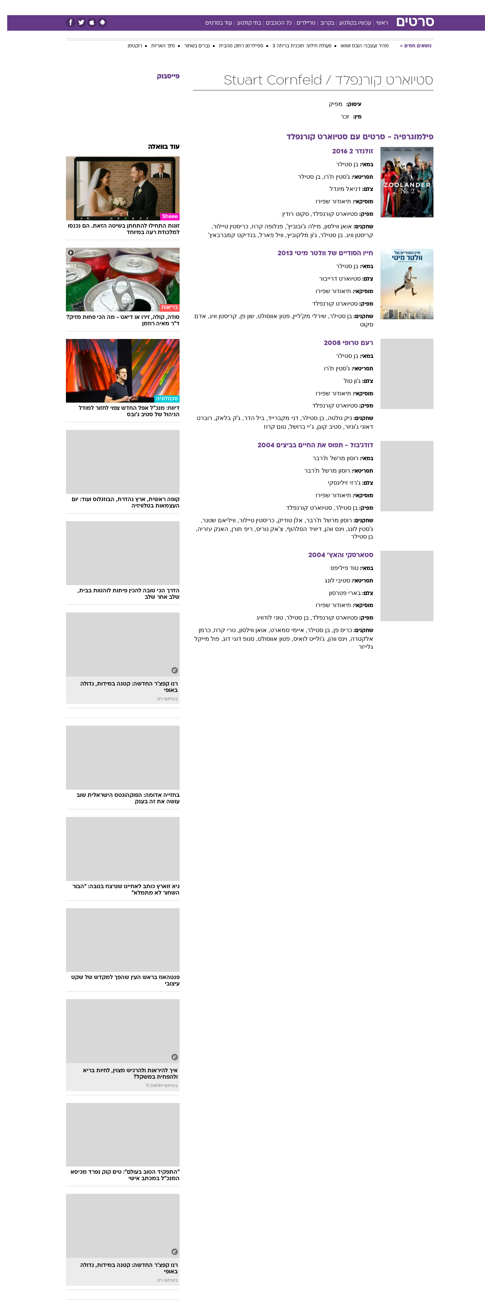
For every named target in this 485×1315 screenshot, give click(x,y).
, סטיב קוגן (323, 426)
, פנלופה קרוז (261, 226)
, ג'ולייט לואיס (303, 639)
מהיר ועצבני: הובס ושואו (357, 46)
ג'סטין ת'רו (330, 176)
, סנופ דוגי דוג (233, 639)
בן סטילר (340, 164)
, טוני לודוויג (264, 617)
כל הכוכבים (272, 23)
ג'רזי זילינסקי (337, 482)
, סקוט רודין (290, 214)
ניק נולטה (333, 418)
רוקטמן (127, 46)
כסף (281, 7)
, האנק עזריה (207, 529)
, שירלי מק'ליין (304, 316)
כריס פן (335, 630)
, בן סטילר (303, 176)
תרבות (326, 7)
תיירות (212, 7)
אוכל (261, 7)
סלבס (302, 7)
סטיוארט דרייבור (333, 278)
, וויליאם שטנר (213, 520)
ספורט (351, 7)
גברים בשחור (190, 46)
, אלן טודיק (285, 520)
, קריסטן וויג (217, 316)
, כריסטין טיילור (225, 226)
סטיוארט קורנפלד (327, 214)
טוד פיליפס (337, 568)
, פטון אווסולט (268, 316)
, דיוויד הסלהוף (299, 529)
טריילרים (298, 23)
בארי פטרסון (338, 593)
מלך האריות (156, 46)
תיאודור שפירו (326, 201)
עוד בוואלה (156, 147)
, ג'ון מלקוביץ (296, 235)
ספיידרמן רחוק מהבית (234, 46)
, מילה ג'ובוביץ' (298, 226)
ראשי (375, 23)
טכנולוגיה (183, 7)
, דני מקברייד (277, 418)
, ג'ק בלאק (222, 418)
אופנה (156, 7)
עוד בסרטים (211, 23)
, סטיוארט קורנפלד (303, 507)
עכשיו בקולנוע (348, 23)
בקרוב (320, 23)
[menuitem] (372, 7)
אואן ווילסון (331, 226)
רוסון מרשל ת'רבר (328, 458)
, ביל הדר (249, 418)
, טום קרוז (269, 426)
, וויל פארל (266, 235)
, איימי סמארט (281, 630)
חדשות (376, 7)
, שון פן (241, 316)
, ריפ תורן (236, 529)
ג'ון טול (345, 381)
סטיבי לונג (330, 580)
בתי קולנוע (242, 23)
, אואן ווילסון (247, 630)
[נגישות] (10, 7)
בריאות (238, 7)
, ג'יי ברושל (296, 426)
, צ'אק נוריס (264, 529)
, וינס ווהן (329, 529)
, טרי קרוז (219, 630)
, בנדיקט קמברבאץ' (226, 235)
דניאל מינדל (338, 189)
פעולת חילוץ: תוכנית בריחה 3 (294, 46)
